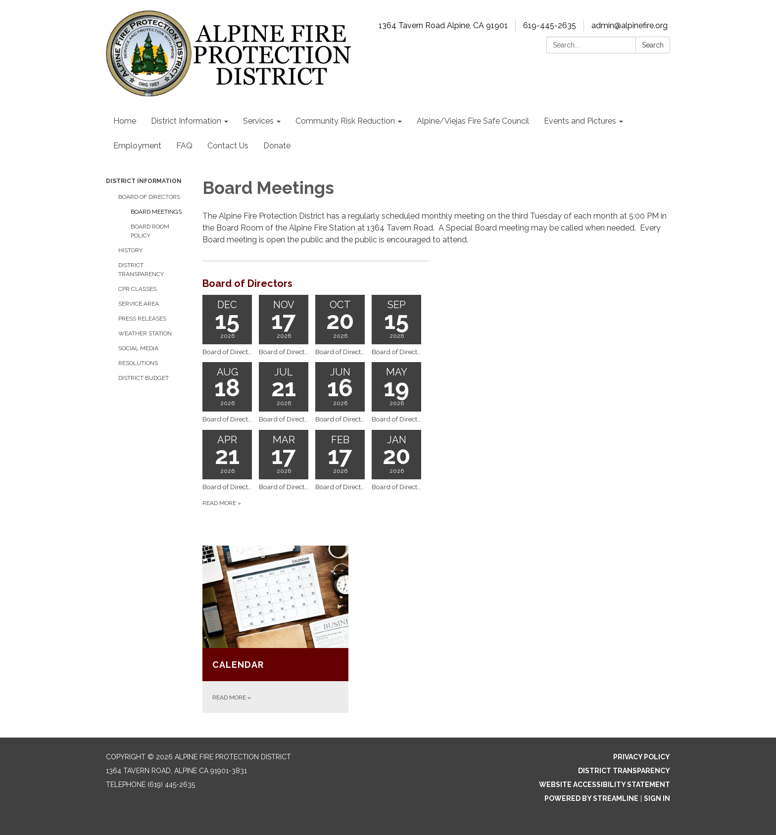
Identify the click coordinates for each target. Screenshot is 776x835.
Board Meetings (156, 211)
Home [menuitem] (124, 121)
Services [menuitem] (258, 121)
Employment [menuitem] (137, 145)
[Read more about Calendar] (275, 629)
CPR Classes (137, 288)
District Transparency (141, 270)
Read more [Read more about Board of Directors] (221, 503)
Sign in (657, 798)
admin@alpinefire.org (629, 25)
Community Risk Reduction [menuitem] (345, 121)
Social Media (138, 348)
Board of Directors (149, 196)
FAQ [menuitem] (184, 145)
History (130, 250)
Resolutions (138, 363)
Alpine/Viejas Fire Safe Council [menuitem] (473, 121)
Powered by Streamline (591, 798)
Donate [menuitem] (277, 145)
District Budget (143, 377)
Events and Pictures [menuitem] (580, 121)
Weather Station (145, 333)
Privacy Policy (641, 757)
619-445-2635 (549, 25)
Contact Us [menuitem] (227, 145)
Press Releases (142, 318)
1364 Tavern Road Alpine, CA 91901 (443, 25)
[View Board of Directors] (315, 283)
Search (653, 45)
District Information (144, 181)
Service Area (138, 303)
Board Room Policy (150, 231)
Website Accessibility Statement (604, 785)
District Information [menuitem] (186, 121)
